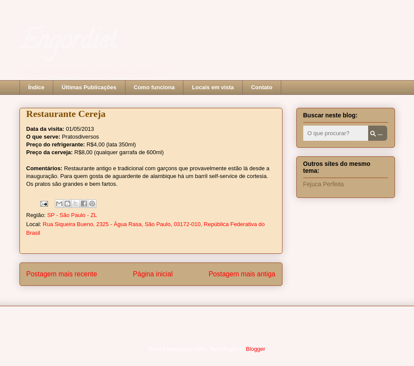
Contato (261, 87)
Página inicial (153, 274)
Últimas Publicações (89, 87)
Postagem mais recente (61, 274)
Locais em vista (213, 87)
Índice (36, 87)
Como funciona (154, 87)
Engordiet (67, 43)
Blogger (255, 349)
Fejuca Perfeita (323, 184)
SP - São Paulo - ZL (72, 215)
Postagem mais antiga (242, 274)
